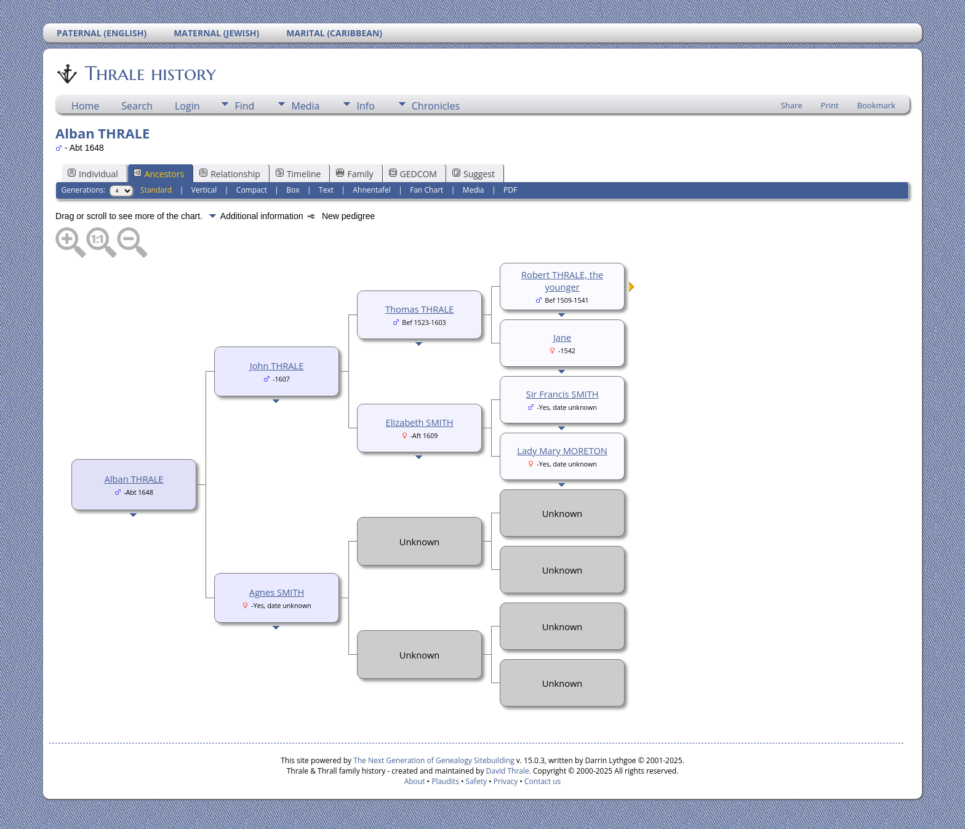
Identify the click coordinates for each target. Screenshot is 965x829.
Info (365, 106)
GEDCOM (413, 174)
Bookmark (876, 105)
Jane (562, 337)
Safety (476, 781)
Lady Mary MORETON (562, 450)
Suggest (473, 174)
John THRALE (277, 365)
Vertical (204, 190)
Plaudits (445, 781)
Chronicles (436, 106)
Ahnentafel (372, 190)
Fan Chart (426, 190)
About (414, 781)
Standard (156, 190)
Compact (251, 190)
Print (830, 105)
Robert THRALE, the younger (562, 280)
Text (326, 190)
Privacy (506, 781)
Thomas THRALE (419, 309)
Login (187, 106)
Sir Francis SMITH (562, 394)
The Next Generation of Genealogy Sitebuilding (434, 760)
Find (244, 106)
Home (85, 106)
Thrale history (149, 73)
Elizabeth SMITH (420, 422)
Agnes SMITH (276, 592)
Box (292, 190)
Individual (93, 174)
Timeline (298, 174)
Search (137, 106)
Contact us (542, 781)
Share (792, 105)
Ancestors (159, 174)
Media (305, 106)
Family (354, 174)
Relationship (229, 174)
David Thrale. (508, 771)
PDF (510, 190)
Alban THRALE (134, 479)
